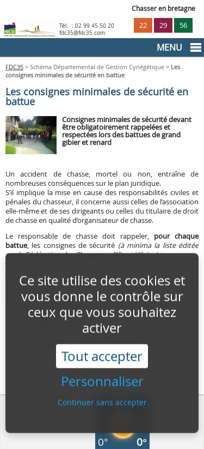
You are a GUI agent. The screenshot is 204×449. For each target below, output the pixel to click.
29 (163, 25)
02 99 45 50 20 (94, 25)
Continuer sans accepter (102, 398)
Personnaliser (102, 377)
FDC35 (14, 67)
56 (183, 25)
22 (143, 25)
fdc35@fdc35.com (82, 33)
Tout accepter (102, 352)
